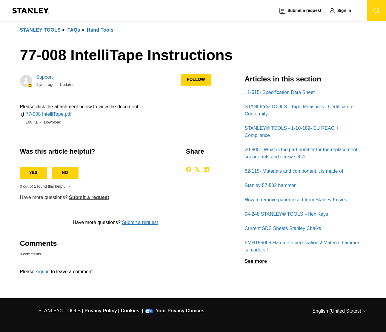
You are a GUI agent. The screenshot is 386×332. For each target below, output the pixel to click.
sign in (43, 271)
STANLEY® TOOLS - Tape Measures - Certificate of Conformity (300, 110)
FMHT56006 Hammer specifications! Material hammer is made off (302, 246)
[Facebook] (188, 169)
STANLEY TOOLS (40, 30)
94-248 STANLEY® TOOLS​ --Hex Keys (286, 214)
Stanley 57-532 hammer (270, 185)
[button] (343, 10)
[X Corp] (197, 169)
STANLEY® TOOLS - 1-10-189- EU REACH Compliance (291, 132)
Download (52, 122)
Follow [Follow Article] (196, 79)
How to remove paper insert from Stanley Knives (296, 199)
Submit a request (89, 197)
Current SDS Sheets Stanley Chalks (283, 228)
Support (44, 77)
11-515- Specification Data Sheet (280, 92)
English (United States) (339, 311)
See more (256, 261)
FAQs (73, 30)
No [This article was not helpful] (65, 172)
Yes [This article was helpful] (33, 172)
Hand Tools (100, 30)
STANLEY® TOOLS (60, 310)
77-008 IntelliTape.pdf (49, 114)
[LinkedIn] (206, 169)
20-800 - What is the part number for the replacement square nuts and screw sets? (301, 153)
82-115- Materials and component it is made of (294, 171)
